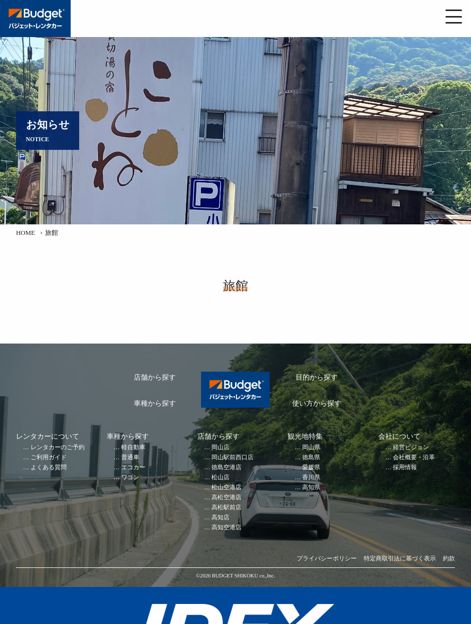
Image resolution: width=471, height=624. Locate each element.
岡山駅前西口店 (232, 457)
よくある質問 (49, 467)
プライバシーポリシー (327, 558)
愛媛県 (311, 467)
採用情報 (405, 467)
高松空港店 (226, 497)
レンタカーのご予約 (58, 447)
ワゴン (130, 477)
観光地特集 (305, 436)
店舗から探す (155, 377)
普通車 (130, 457)
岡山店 (220, 447)
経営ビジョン (411, 447)
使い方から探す (316, 403)
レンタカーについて (47, 436)
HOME (25, 232)
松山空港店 (226, 487)
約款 (449, 558)
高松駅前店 (226, 507)
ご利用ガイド (49, 457)
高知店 (220, 517)
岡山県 (311, 447)
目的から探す (317, 377)
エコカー (133, 467)
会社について (399, 436)
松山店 (220, 477)
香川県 (311, 477)
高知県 (311, 487)
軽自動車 (133, 447)
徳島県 (311, 457)
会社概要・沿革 (414, 457)
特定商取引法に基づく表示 (400, 558)
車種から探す (155, 403)
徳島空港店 (226, 467)
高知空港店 (226, 527)
